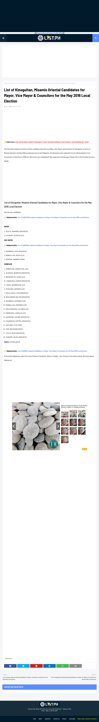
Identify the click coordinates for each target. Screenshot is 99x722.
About (40, 719)
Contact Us (56, 719)
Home (5, 83)
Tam (7, 106)
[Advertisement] (49, 16)
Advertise (47, 719)
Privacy (64, 719)
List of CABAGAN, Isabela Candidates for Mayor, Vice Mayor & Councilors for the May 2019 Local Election (53, 245)
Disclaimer (72, 719)
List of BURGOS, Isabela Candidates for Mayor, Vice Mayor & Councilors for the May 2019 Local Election (52, 351)
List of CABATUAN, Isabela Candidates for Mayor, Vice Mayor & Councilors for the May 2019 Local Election (53, 217)
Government (11, 83)
